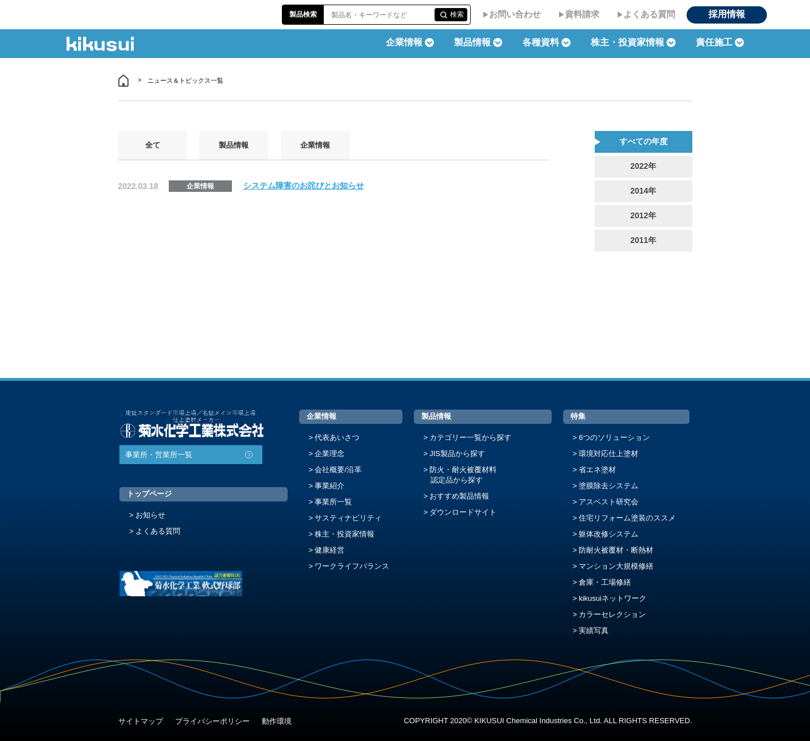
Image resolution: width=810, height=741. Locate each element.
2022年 (643, 166)
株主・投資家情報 (344, 534)
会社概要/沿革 (338, 469)
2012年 (643, 215)
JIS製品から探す (457, 453)
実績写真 (594, 630)
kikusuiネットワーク (612, 598)
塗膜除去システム (608, 485)
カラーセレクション (612, 614)
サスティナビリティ (348, 518)
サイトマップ (140, 721)
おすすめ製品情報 (459, 496)
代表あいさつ (337, 437)
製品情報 (234, 145)
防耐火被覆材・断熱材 (616, 550)
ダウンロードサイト (463, 512)
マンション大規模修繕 (616, 566)
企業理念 (329, 453)
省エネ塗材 (597, 469)
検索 (457, 14)
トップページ (149, 493)
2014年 (643, 190)
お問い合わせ (515, 14)
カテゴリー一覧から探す (470, 437)
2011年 (643, 240)
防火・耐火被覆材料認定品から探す (463, 474)
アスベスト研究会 (608, 501)
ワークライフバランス (352, 566)
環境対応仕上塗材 (608, 453)
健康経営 (329, 550)
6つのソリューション (614, 437)
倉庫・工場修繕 (605, 582)
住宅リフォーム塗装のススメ (627, 518)
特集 (578, 416)
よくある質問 (649, 14)
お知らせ (150, 515)
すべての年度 (643, 141)
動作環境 (277, 721)
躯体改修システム (608, 534)
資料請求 (582, 14)
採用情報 (726, 14)
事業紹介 (329, 485)
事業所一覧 (333, 501)
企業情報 (315, 145)
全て (152, 145)
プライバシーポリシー (212, 721)
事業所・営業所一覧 (158, 454)
